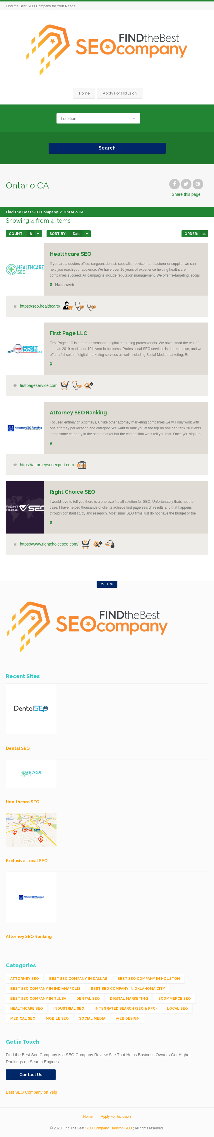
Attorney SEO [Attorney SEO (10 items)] (24, 979)
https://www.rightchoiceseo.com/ (49, 544)
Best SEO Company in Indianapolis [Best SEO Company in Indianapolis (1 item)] (45, 989)
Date (77, 234)
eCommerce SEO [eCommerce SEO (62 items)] (174, 999)
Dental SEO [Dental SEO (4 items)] (88, 999)
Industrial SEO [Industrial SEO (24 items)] (68, 1008)
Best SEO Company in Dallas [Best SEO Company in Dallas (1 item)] (78, 979)
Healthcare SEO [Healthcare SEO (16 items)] (26, 1008)
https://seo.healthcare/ (40, 306)
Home (84, 93)
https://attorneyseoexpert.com (47, 464)
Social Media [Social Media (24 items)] (92, 1018)
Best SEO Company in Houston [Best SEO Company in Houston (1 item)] (148, 979)
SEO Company (97, 1128)
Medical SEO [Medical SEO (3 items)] (22, 1018)
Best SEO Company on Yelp (31, 1092)
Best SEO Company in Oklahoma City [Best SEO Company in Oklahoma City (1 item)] (128, 989)
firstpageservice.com (38, 385)
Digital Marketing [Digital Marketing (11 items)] (129, 999)
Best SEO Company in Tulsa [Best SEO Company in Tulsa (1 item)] (38, 999)
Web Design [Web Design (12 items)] (128, 1018)
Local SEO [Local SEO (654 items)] (177, 1008)
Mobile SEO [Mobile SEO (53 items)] (57, 1018)
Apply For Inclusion (120, 93)
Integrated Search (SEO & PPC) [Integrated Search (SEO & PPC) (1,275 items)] (126, 1008)
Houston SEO (121, 1128)
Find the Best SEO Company (32, 212)
